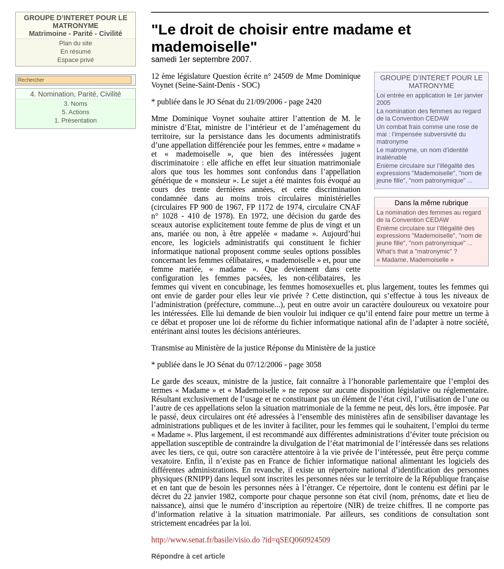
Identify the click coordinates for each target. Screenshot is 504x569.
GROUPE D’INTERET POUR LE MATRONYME (431, 82)
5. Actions (76, 112)
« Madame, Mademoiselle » (415, 259)
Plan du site (75, 43)
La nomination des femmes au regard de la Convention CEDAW (429, 114)
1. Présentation (76, 120)
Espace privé (76, 59)
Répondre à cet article (188, 556)
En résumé (76, 51)
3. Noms (76, 103)
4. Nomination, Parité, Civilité (75, 94)
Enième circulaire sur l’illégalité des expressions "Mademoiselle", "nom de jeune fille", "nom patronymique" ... (429, 173)
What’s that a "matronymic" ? (417, 251)
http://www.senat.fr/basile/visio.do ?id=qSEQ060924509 (240, 540)
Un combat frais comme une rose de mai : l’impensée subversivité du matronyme (427, 134)
